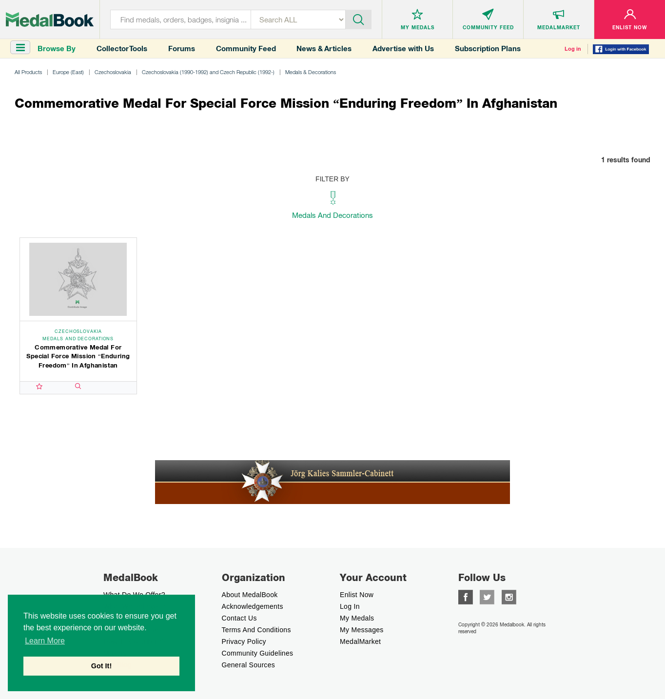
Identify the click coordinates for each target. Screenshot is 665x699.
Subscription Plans (488, 48)
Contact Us (239, 618)
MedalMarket (360, 641)
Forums (181, 48)
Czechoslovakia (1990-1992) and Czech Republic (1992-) (208, 72)
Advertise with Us (403, 48)
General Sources (248, 665)
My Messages (362, 630)
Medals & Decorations (310, 72)
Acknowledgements (252, 606)
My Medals (357, 618)
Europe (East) (68, 72)
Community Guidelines (257, 653)
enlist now (356, 595)
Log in (573, 48)
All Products (28, 72)
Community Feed (246, 48)
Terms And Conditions (256, 630)
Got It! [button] (101, 666)
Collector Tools (122, 48)
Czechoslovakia (113, 72)
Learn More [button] (45, 641)
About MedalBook (250, 595)
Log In (350, 606)
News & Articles (324, 48)
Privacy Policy (244, 641)
